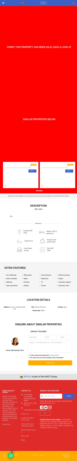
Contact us (25, 414)
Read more (6, 424)
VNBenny (67, 457)
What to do (25, 436)
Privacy (35, 455)
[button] (45, 413)
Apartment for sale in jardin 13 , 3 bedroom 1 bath (26, 165)
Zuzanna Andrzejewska (13, 185)
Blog (23, 440)
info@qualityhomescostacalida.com (35, 410)
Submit (69, 396)
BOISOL (27, 376)
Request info (50, 363)
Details (32, 171)
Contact (41, 455)
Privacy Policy (54, 355)
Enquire (43, 3)
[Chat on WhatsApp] (11, 455)
